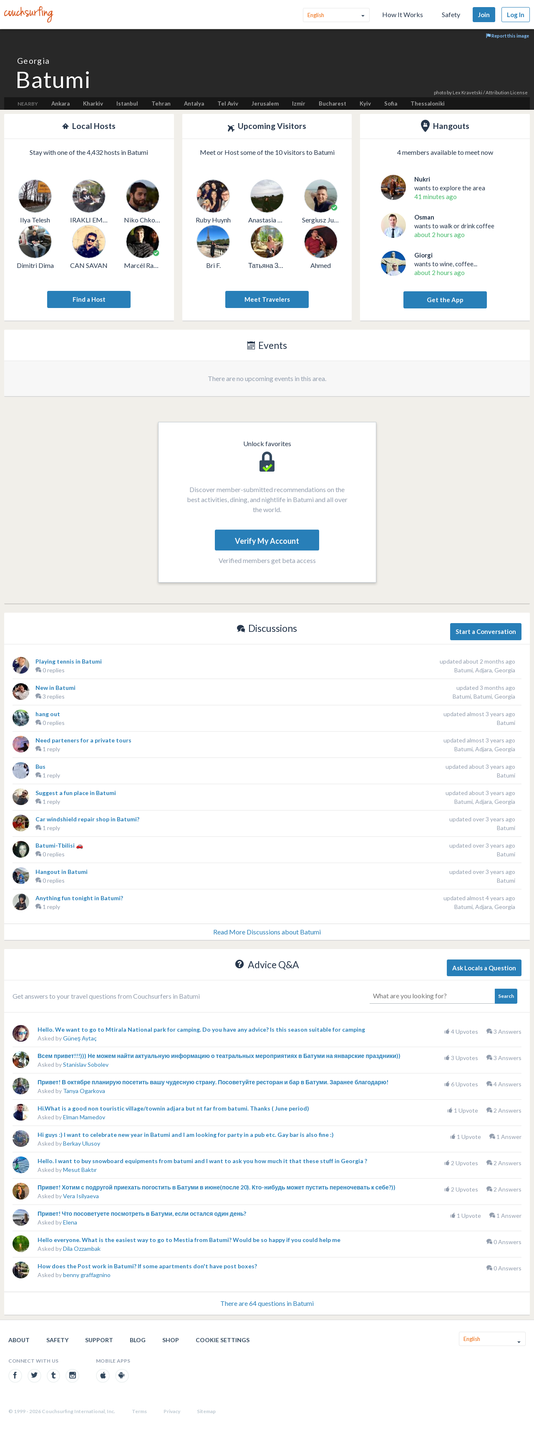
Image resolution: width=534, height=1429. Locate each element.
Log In (515, 14)
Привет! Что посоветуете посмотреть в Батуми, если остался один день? (142, 1213)
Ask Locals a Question (484, 968)
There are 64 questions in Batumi (267, 1303)
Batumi (506, 722)
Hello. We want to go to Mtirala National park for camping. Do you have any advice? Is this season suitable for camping (201, 1029)
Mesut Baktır (80, 1169)
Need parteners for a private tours (83, 740)
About (19, 1339)
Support (99, 1339)
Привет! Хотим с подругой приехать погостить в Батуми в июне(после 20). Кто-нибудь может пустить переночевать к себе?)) (216, 1187)
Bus (40, 766)
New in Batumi (55, 687)
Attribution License (507, 92)
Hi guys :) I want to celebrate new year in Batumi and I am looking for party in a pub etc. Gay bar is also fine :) (186, 1134)
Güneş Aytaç (80, 1038)
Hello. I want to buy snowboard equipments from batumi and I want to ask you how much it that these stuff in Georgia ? (202, 1160)
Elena (70, 1222)
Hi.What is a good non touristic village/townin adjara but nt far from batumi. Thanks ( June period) (173, 1108)
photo (440, 92)
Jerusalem (265, 103)
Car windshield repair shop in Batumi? (87, 819)
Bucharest (332, 103)
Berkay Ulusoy (81, 1143)
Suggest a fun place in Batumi (75, 792)
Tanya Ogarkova (84, 1090)
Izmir (298, 103)
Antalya (194, 103)
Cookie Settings (222, 1339)
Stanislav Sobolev (85, 1064)
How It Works (402, 14)
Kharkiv (93, 103)
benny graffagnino (87, 1274)
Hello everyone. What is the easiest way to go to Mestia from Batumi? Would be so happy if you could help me (189, 1239)
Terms (139, 1411)
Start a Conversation (486, 631)
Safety (451, 14)
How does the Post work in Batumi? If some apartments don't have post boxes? (147, 1266)
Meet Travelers (267, 299)
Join (484, 14)
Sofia (390, 103)
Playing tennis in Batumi (68, 661)
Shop (170, 1339)
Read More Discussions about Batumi (267, 932)
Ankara (60, 103)
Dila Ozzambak (82, 1248)
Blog (138, 1339)
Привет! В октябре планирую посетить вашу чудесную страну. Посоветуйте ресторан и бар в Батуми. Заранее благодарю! (213, 1082)
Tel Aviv (227, 103)
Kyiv (365, 103)
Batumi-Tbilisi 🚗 (59, 845)
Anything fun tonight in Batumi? (79, 897)
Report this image (507, 35)
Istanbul (127, 103)
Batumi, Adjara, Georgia (484, 670)
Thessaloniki (428, 103)
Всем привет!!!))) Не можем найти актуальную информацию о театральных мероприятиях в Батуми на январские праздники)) (219, 1055)
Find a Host (89, 299)
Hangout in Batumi (61, 871)
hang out (47, 713)
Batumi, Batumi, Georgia (484, 696)
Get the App (445, 299)
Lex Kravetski (467, 92)
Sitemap (206, 1411)
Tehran (161, 103)
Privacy (172, 1411)
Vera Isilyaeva (81, 1195)
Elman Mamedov (84, 1117)
